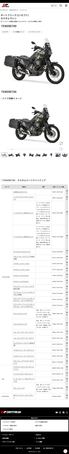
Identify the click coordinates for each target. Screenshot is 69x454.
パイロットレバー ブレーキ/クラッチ (23, 350)
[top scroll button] (65, 451)
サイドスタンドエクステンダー (22, 252)
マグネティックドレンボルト (21, 263)
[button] (8, 149)
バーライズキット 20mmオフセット (23, 213)
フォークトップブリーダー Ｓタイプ (23, 332)
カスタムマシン (13, 10)
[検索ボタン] (60, 5)
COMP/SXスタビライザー (20, 192)
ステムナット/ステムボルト (21, 275)
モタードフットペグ (19, 388)
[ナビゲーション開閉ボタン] (66, 5)
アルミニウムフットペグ (20, 313)
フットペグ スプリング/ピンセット (23, 374)
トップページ (4, 10)
